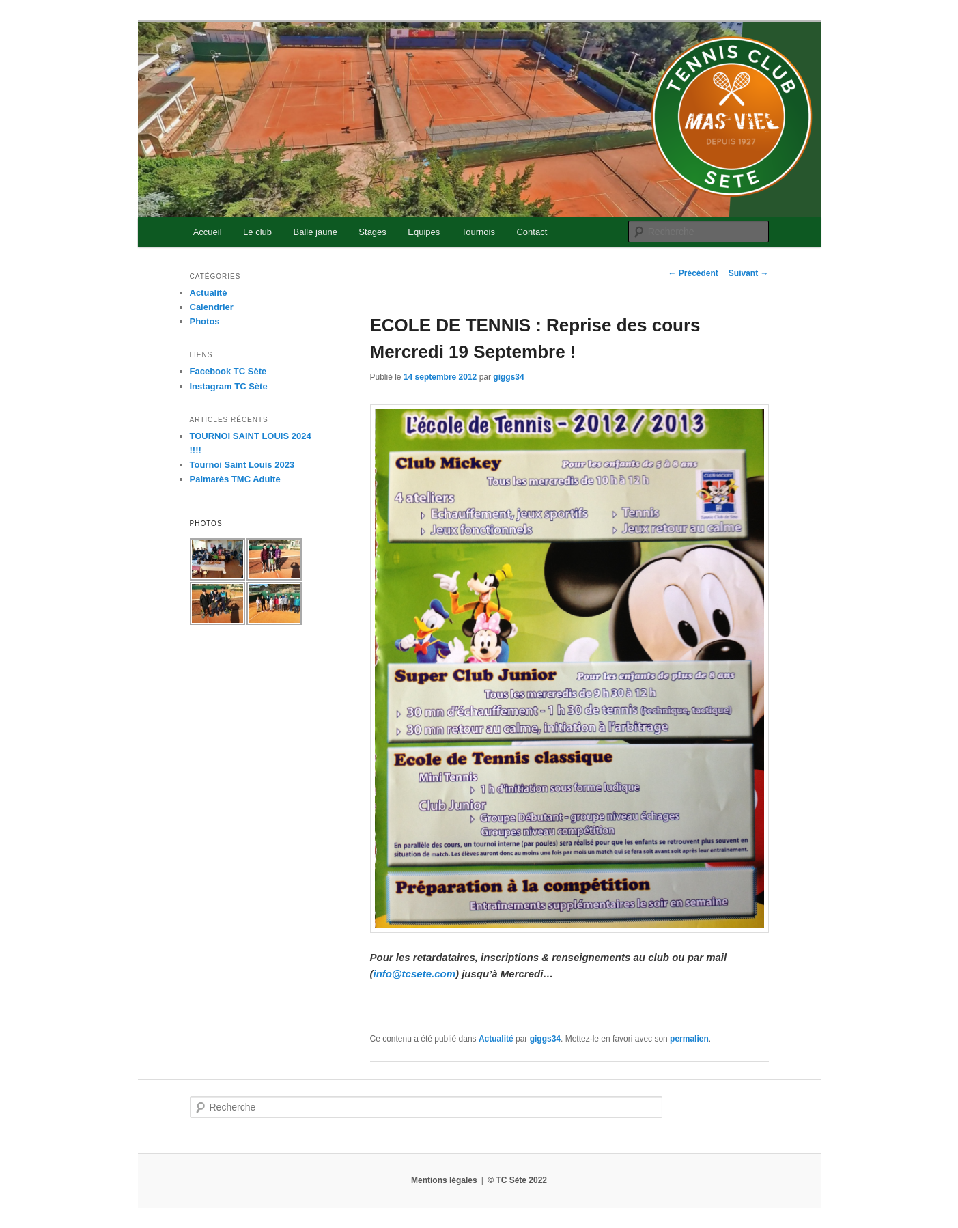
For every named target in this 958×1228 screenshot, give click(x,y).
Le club (257, 232)
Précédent (693, 273)
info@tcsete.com (414, 973)
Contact (531, 232)
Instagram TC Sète (229, 386)
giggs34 (508, 377)
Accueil (207, 232)
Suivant (749, 273)
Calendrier (212, 307)
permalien (689, 1039)
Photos (205, 321)
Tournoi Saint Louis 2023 (242, 465)
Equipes (424, 232)
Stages (372, 232)
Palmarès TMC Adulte (235, 479)
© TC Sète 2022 (517, 1180)
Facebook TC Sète (228, 371)
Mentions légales (444, 1180)
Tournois (478, 232)
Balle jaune (315, 232)
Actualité (496, 1039)
